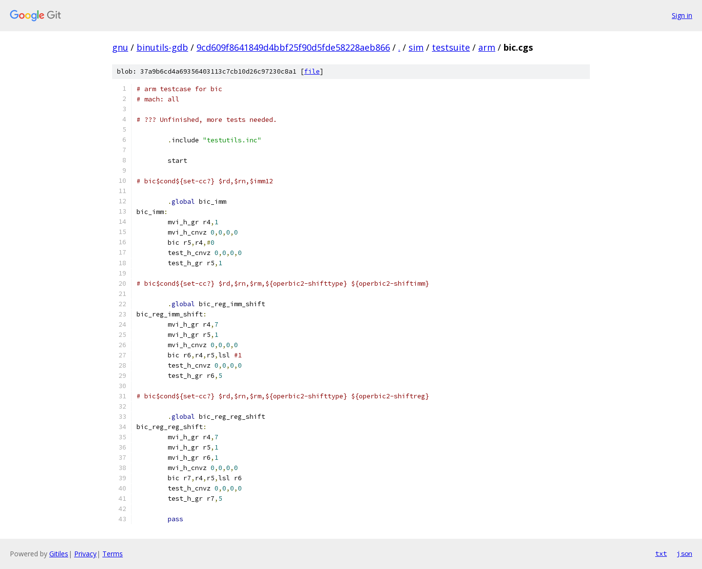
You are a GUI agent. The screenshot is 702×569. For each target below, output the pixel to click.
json (684, 553)
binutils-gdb (162, 47)
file (312, 71)
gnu (120, 47)
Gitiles (58, 553)
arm (486, 47)
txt (661, 553)
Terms (112, 553)
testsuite (451, 47)
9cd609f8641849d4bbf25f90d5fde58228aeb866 (293, 47)
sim (416, 47)
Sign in (682, 15)
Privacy (85, 553)
